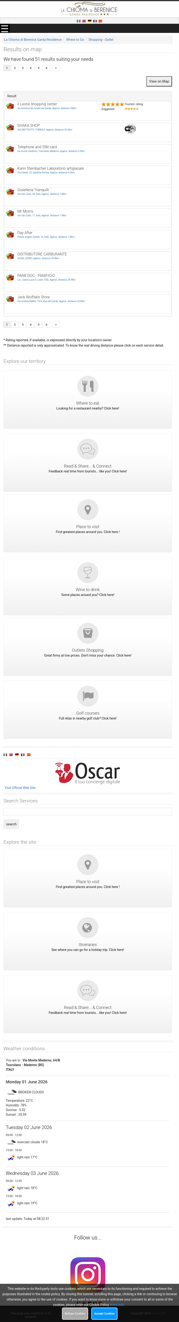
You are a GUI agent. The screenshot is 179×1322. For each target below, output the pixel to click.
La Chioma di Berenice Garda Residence (33, 39)
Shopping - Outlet (101, 39)
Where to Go (75, 39)
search (11, 824)
